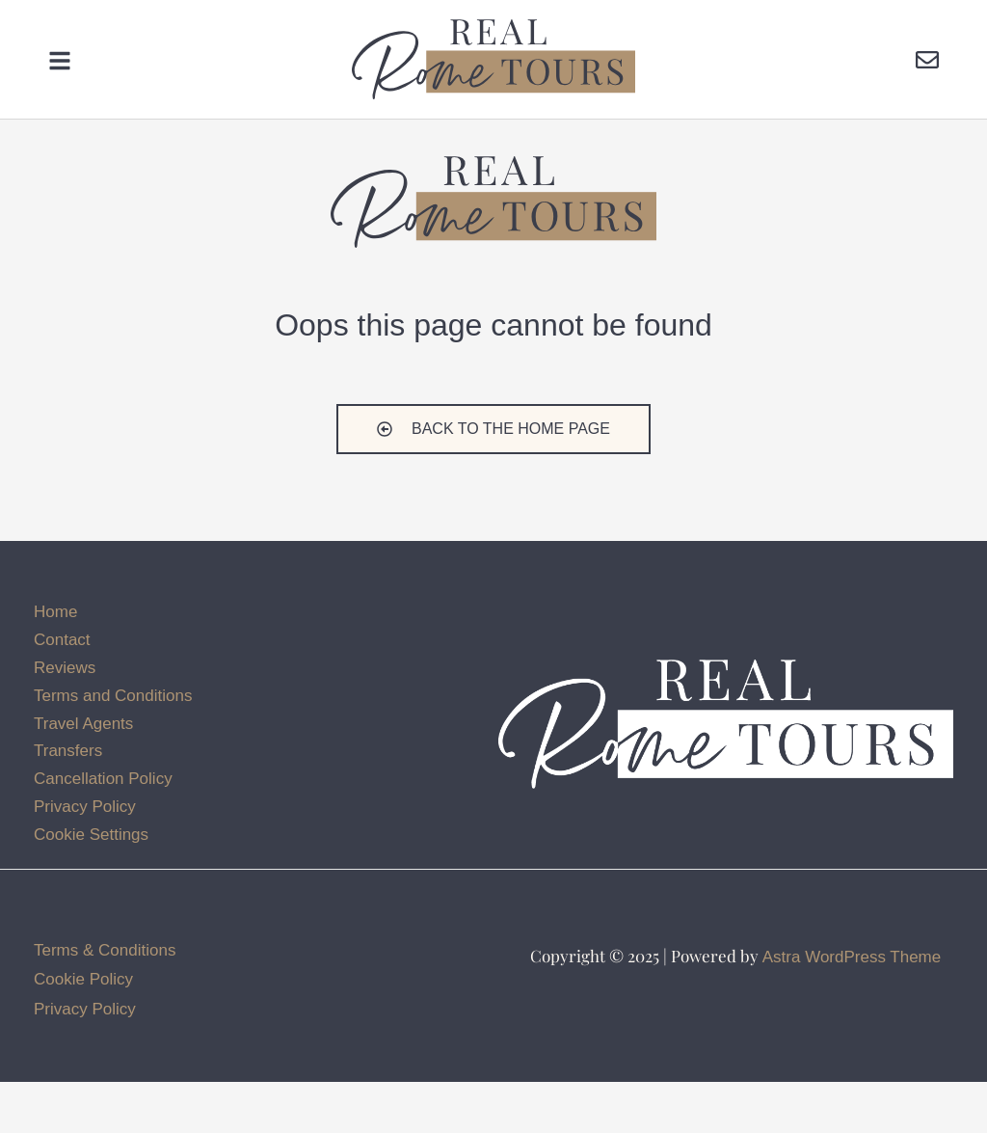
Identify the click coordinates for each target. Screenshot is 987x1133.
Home (55, 662)
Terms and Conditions (113, 746)
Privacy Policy (85, 858)
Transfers (68, 802)
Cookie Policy (83, 1030)
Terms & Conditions (104, 1000)
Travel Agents (83, 774)
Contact (62, 690)
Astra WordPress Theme (852, 1007)
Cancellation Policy (103, 830)
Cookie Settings (91, 886)
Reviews (64, 718)
